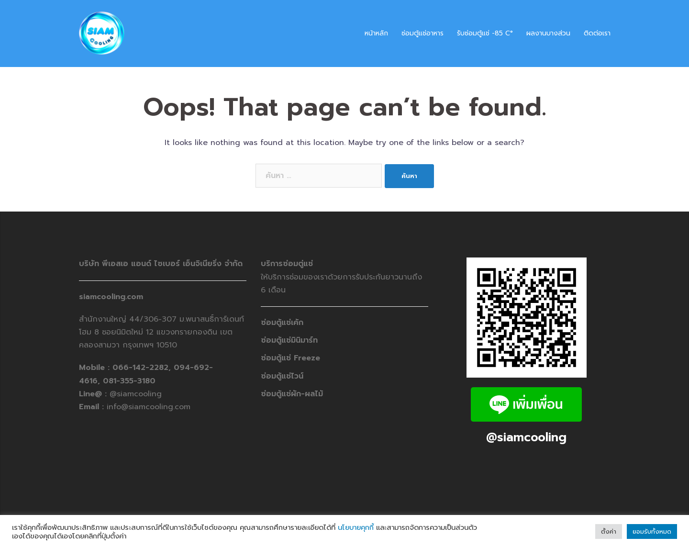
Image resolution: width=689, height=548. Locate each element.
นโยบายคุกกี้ (355, 527)
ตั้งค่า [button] (608, 531)
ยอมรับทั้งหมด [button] (652, 531)
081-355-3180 (129, 381)
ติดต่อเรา (597, 33)
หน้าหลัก (376, 33)
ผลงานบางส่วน (548, 33)
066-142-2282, (143, 367)
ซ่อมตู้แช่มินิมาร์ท (289, 340)
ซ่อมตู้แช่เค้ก (282, 322)
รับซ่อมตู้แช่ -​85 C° (485, 33)
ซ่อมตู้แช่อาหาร (422, 33)
